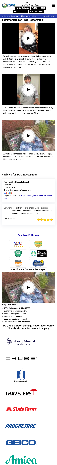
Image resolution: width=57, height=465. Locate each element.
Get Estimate (23, 8)
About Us (14, 16)
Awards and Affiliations (28, 235)
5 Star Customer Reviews (30, 16)
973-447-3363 (38, 8)
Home (5, 16)
